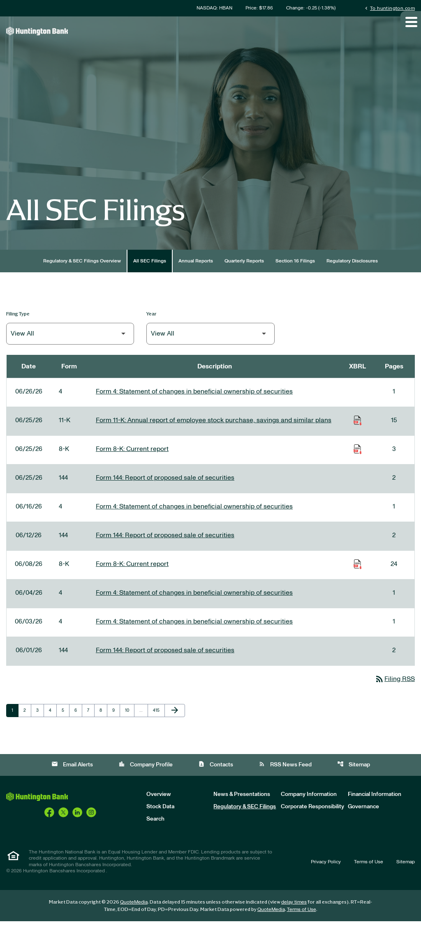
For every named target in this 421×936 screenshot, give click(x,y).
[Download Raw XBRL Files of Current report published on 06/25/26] (358, 463)
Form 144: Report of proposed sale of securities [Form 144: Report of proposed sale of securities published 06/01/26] (165, 664)
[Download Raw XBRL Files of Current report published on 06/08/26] (358, 578)
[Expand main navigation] (410, 34)
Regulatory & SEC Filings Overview (82, 274)
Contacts (215, 778)
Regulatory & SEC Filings (244, 821)
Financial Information (374, 809)
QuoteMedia (134, 916)
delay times (294, 916)
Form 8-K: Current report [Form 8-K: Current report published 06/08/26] (132, 578)
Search (155, 834)
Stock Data (160, 821)
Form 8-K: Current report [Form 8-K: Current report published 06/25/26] (132, 463)
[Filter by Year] (210, 348)
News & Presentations (241, 809)
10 (129, 724)
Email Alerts (72, 778)
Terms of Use (368, 876)
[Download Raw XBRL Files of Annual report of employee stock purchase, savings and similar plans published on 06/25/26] (358, 434)
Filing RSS (393, 693)
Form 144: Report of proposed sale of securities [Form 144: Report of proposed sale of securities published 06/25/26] (165, 491)
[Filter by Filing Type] (70, 348)
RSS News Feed (285, 778)
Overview (158, 809)
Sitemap (353, 778)
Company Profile (145, 778)
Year (151, 327)
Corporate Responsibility (312, 821)
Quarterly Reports (244, 274)
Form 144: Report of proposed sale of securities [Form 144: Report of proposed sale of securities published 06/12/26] (165, 549)
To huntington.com (389, 8)
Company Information (309, 809)
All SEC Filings (149, 274)
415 (158, 724)
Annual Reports (195, 274)
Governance (363, 821)
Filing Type (18, 327)
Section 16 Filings (295, 274)
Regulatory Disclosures (352, 274)
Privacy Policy (326, 876)
